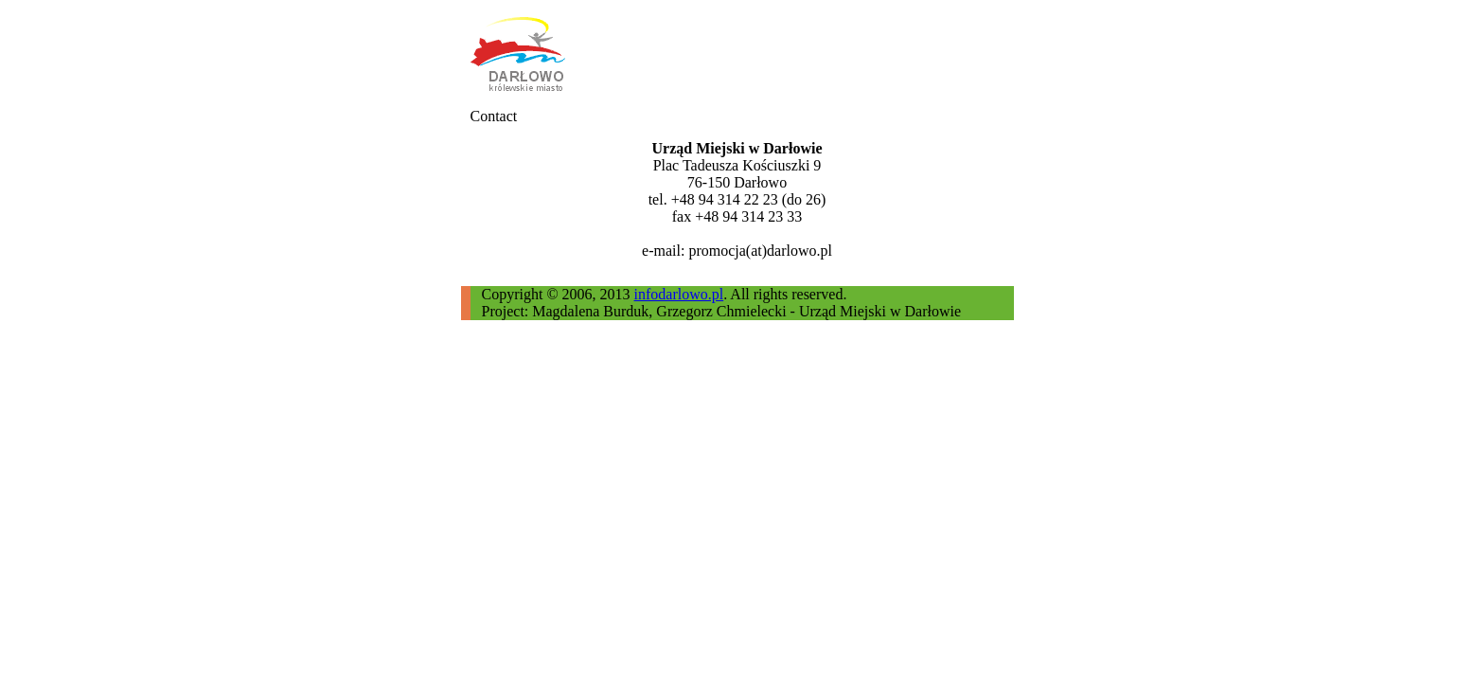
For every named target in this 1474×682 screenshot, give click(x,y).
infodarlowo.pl (679, 294)
